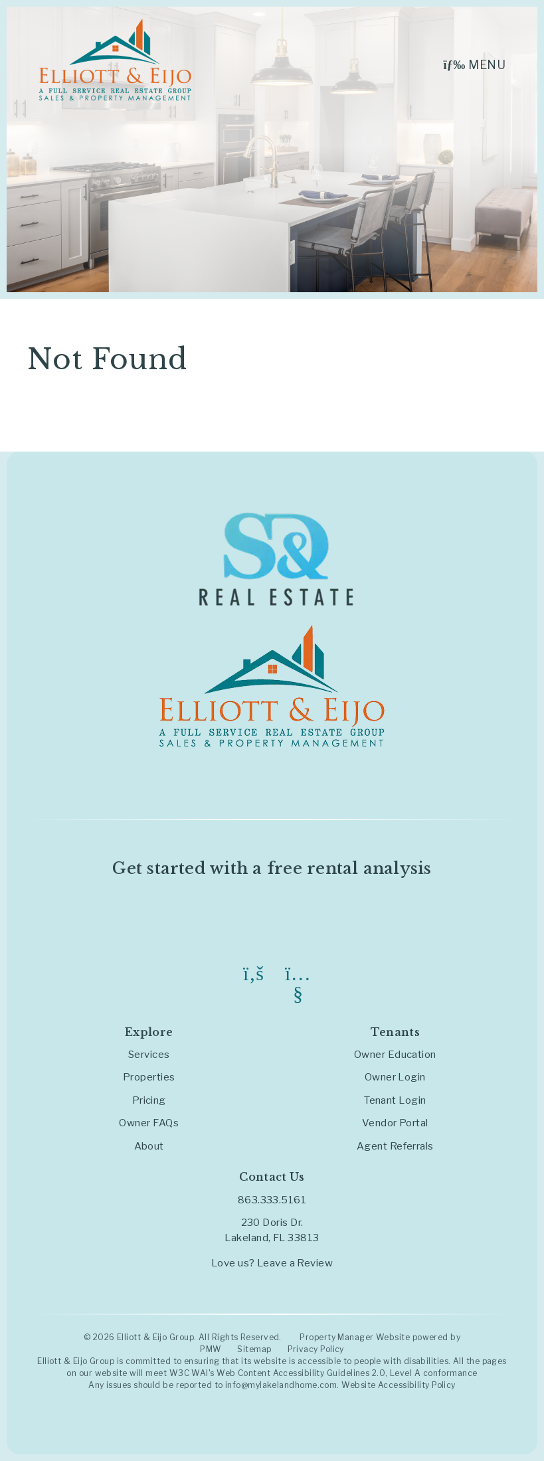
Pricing (149, 1100)
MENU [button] (474, 65)
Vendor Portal (395, 1123)
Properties (149, 1077)
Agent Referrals (395, 1146)
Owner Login (395, 1077)
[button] (251, 972)
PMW (210, 1349)
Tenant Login (395, 1100)
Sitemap (254, 1349)
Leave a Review (295, 1263)
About (149, 1146)
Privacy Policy (316, 1349)
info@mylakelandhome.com (281, 1385)
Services (149, 1055)
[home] (115, 59)
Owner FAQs (149, 1123)
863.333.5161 (272, 1200)
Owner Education (395, 1055)
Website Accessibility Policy (398, 1385)
